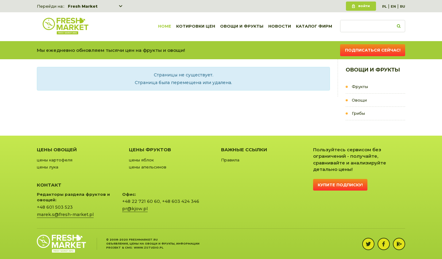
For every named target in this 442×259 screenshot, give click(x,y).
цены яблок (141, 159)
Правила (230, 159)
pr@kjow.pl (135, 208)
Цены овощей (57, 150)
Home (164, 26)
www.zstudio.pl (148, 247)
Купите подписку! (340, 184)
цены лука (47, 166)
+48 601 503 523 (55, 207)
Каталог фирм (314, 26)
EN (393, 6)
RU (402, 6)
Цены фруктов (150, 150)
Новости (279, 26)
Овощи (359, 100)
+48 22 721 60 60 (141, 201)
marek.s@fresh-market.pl (65, 214)
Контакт (49, 185)
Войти (364, 6)
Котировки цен (195, 26)
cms (128, 247)
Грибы (358, 113)
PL (384, 6)
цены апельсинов (147, 166)
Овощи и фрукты (241, 26)
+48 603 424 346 (180, 201)
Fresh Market (83, 6)
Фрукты (360, 86)
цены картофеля (54, 159)
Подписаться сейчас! (373, 50)
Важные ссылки (244, 150)
